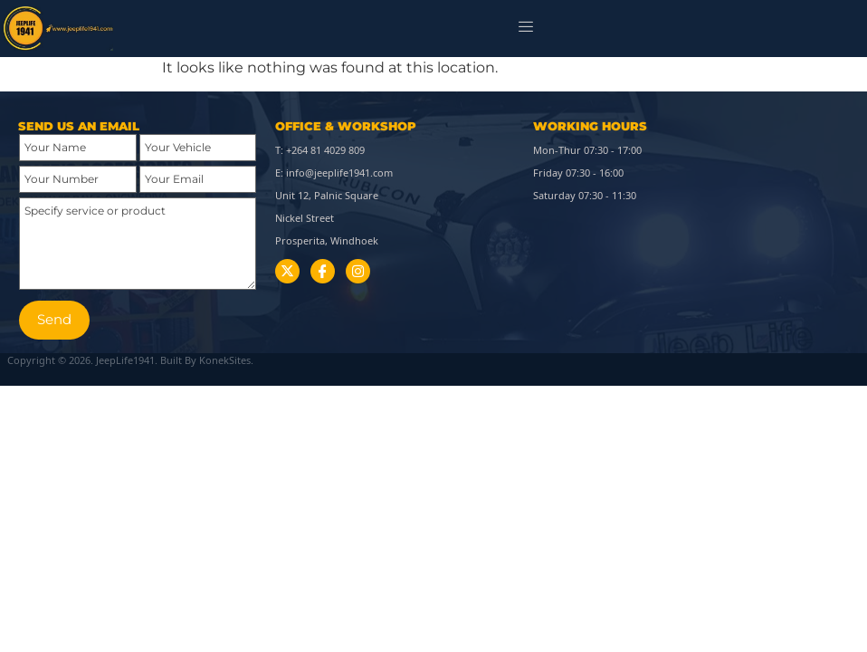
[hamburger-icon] (526, 28)
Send (54, 319)
